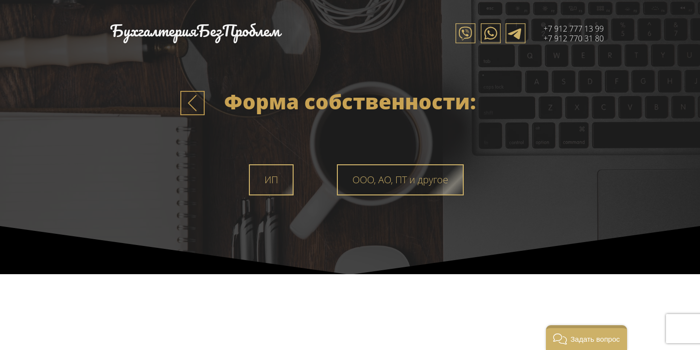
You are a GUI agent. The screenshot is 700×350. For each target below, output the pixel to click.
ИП (271, 179)
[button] (586, 337)
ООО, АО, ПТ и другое (400, 179)
